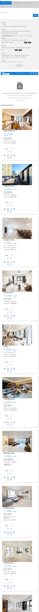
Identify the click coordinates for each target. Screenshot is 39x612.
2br (10, 62)
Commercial (17, 57)
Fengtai (22, 31)
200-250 (23, 47)
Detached (23, 57)
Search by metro (17, 2)
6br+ (21, 62)
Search (6, 12)
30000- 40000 (23, 40)
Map (2, 6)
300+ (2, 50)
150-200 (18, 47)
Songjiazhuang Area (7, 35)
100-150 (13, 47)
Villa (20, 26)
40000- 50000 (5, 42)
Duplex (2, 57)
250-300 (28, 47)
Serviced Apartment (13, 26)
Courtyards (23, 26)
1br (8, 62)
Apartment (6, 26)
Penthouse (7, 57)
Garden (12, 55)
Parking (16, 55)
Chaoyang (5, 31)
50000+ (11, 42)
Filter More (19, 65)
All (2, 26)
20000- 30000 (15, 40)
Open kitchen (6, 55)
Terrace (12, 57)
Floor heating (22, 55)
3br (13, 62)
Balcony (27, 55)
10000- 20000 (7, 40)
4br (15, 62)
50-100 (8, 47)
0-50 (5, 47)
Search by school (29, 2)
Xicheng (19, 31)
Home (2, 12)
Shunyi (9, 31)
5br (18, 62)
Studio (5, 62)
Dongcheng (14, 31)
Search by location (6, 2)
